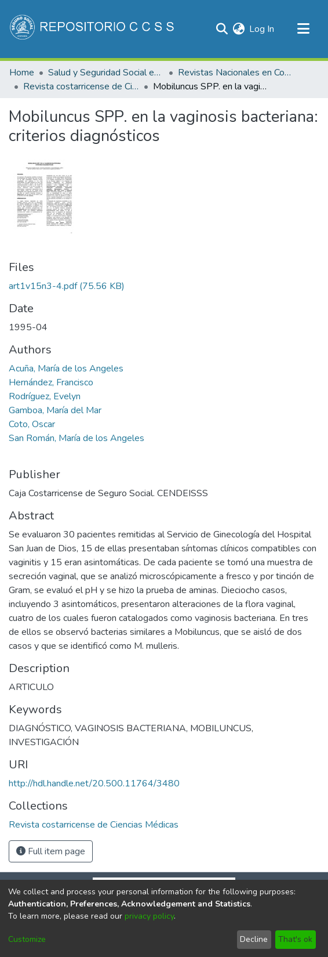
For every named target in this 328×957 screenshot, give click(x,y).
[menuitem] (238, 29)
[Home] (93, 29)
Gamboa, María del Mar (55, 410)
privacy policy (149, 916)
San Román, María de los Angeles (76, 438)
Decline (254, 939)
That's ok (295, 939)
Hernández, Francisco (51, 382)
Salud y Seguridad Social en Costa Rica (106, 72)
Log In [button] (262, 29)
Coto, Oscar (32, 424)
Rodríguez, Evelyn (45, 396)
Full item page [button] (50, 851)
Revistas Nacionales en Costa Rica (236, 72)
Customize (27, 939)
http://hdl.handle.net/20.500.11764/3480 (94, 783)
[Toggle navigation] (303, 29)
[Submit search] (221, 29)
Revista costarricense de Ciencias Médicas (81, 86)
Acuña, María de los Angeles (66, 368)
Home (21, 72)
